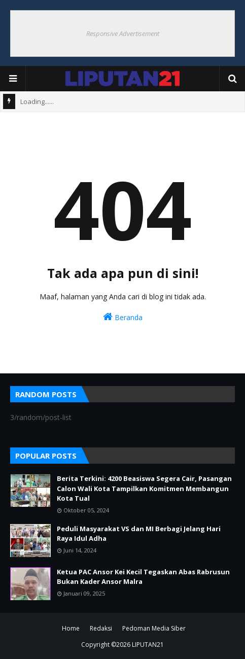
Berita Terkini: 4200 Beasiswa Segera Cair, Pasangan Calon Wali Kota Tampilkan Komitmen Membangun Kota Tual (144, 488)
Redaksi (101, 628)
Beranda (123, 316)
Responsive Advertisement (122, 33)
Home (71, 628)
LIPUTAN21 (148, 644)
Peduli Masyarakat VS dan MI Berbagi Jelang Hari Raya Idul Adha (139, 533)
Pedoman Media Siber (154, 628)
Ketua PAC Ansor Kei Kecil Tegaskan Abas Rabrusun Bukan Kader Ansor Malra (143, 576)
